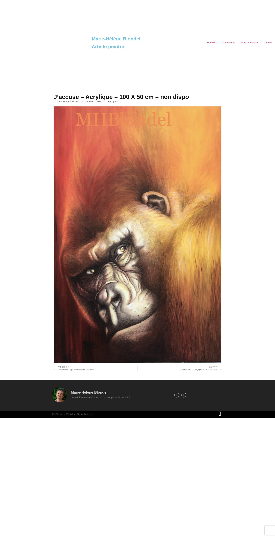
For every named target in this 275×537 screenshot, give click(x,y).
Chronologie (228, 42)
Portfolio (211, 42)
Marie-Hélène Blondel (116, 38)
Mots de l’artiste (249, 42)
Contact (268, 42)
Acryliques (112, 101)
